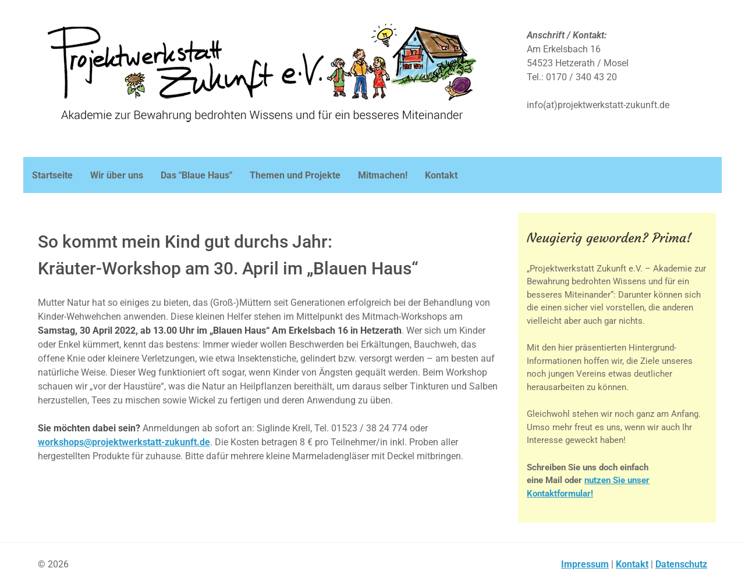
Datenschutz (681, 564)
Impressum (585, 564)
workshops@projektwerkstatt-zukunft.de (124, 442)
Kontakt (632, 564)
